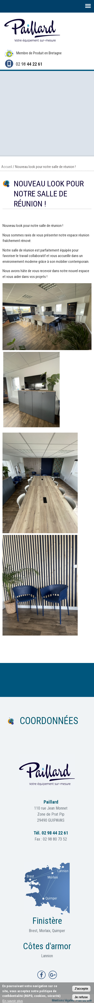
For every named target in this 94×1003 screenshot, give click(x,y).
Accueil (6, 166)
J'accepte (81, 989)
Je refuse (81, 998)
